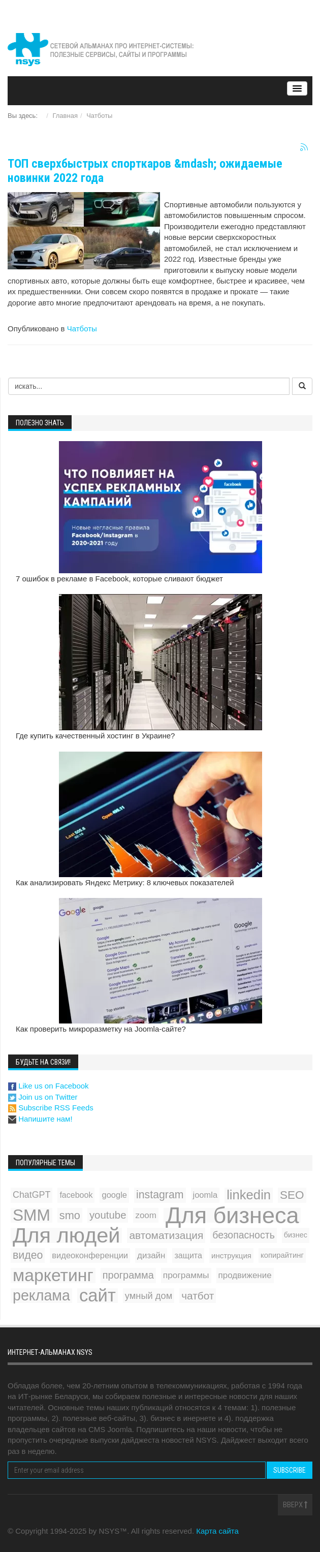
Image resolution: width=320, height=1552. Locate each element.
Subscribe (289, 1470)
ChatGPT (31, 1195)
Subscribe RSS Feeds (50, 1107)
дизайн (151, 1255)
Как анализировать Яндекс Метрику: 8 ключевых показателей (125, 882)
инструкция (231, 1255)
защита (188, 1255)
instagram (160, 1195)
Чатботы (99, 115)
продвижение (245, 1275)
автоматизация (166, 1235)
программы (186, 1275)
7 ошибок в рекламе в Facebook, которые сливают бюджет (119, 578)
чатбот (197, 1295)
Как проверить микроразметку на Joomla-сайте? (101, 1029)
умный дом (148, 1295)
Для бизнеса (232, 1215)
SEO (292, 1195)
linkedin (249, 1195)
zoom (145, 1215)
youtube (107, 1215)
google (114, 1194)
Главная (64, 115)
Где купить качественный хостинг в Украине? (95, 735)
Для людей (66, 1235)
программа (128, 1275)
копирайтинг (282, 1255)
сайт (97, 1295)
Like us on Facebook (48, 1085)
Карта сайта (217, 1531)
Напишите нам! (40, 1118)
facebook (75, 1194)
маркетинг (53, 1275)
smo (69, 1215)
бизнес (295, 1235)
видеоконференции (90, 1255)
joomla (205, 1194)
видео (28, 1255)
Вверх (295, 1504)
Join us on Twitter (43, 1097)
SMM (31, 1215)
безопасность (243, 1234)
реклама (41, 1295)
